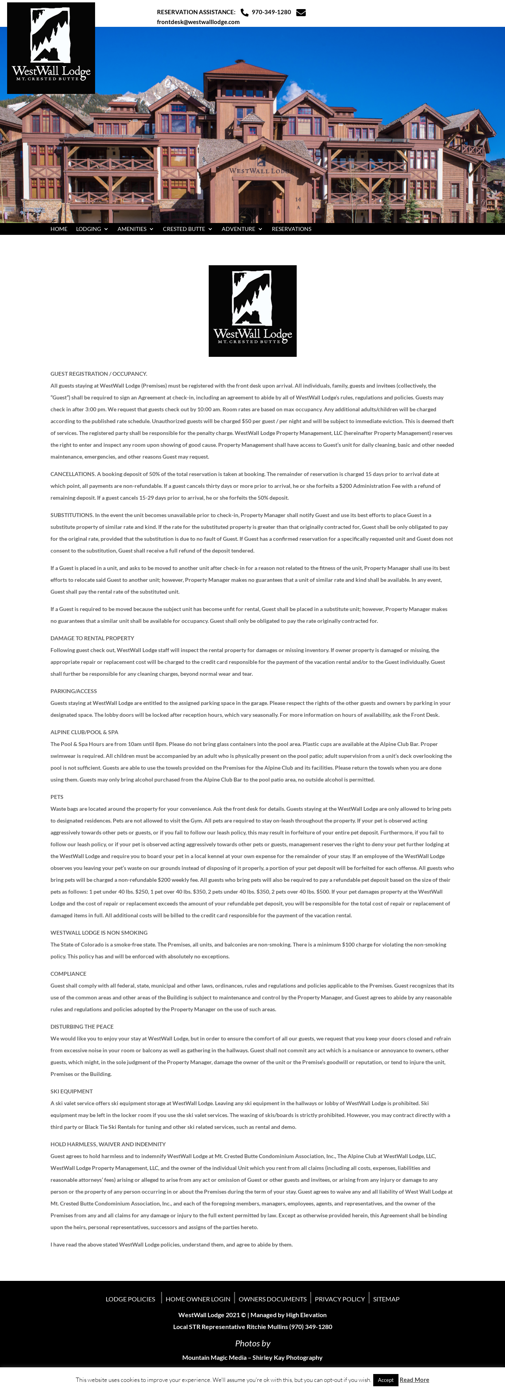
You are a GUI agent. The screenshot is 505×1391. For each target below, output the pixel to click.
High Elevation (306, 1314)
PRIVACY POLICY (340, 1299)
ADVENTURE (238, 229)
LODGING (88, 229)
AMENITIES (132, 229)
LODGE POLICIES (130, 1299)
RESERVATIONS (291, 229)
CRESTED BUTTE (184, 229)
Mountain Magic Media (214, 1357)
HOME (58, 229)
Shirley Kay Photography (287, 1357)
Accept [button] (386, 1380)
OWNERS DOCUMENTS (273, 1299)
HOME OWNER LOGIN (198, 1299)
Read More (414, 1379)
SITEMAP (386, 1299)
